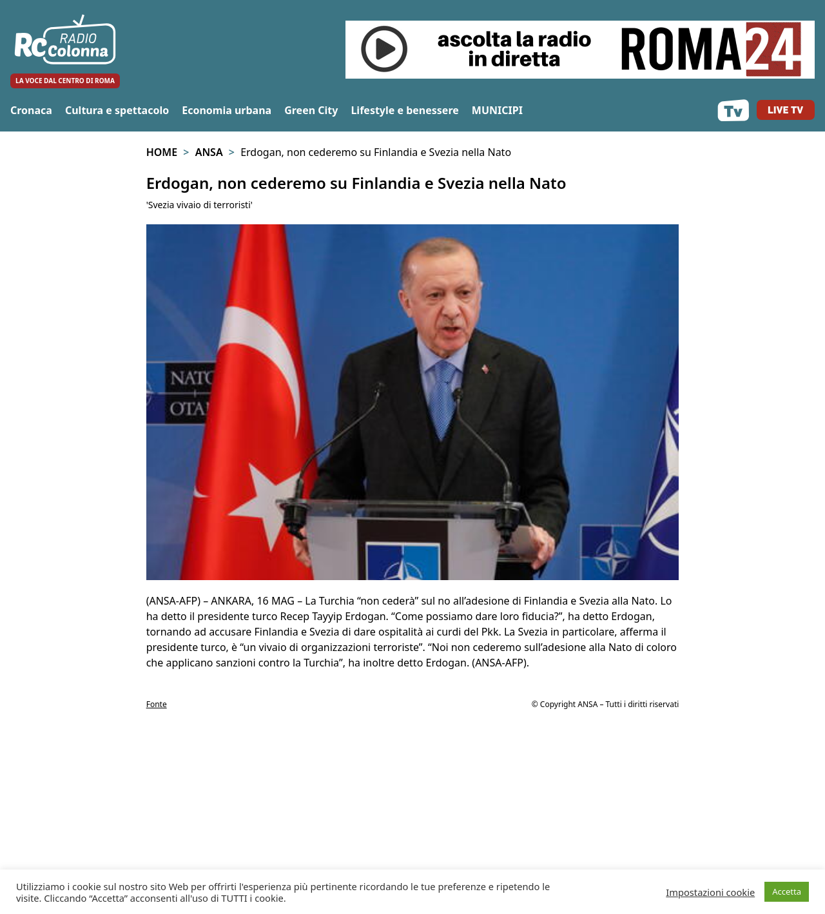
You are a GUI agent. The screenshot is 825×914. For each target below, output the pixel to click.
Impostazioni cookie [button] (710, 892)
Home (161, 152)
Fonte (156, 704)
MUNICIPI (497, 110)
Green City (311, 110)
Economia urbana (226, 110)
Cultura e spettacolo (117, 110)
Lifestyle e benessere (404, 110)
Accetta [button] (786, 891)
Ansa (209, 152)
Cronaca (31, 110)
